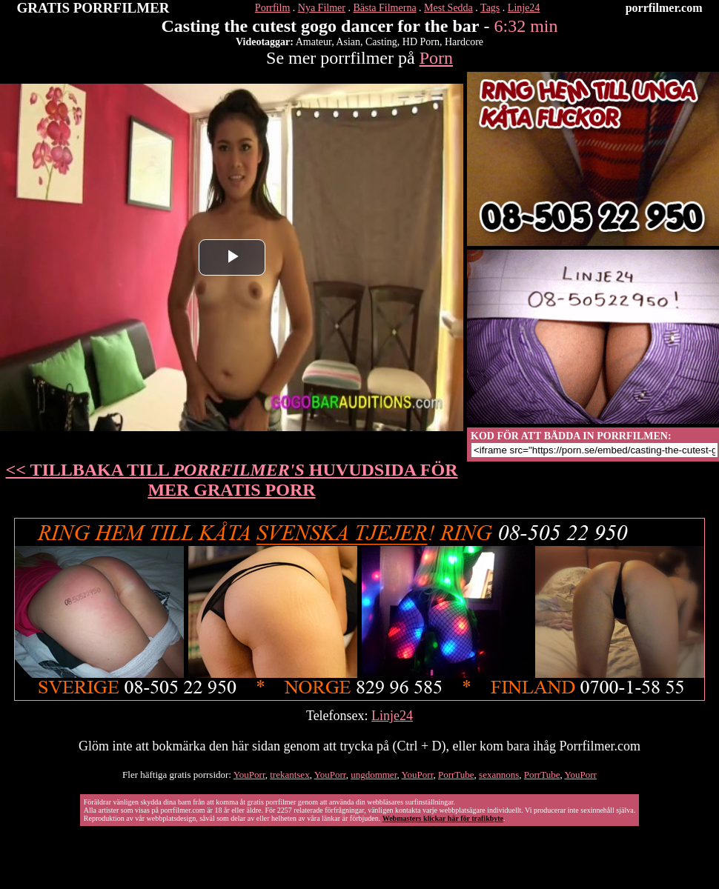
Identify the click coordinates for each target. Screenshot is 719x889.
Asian (348, 41)
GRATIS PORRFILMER (93, 8)
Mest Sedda (448, 7)
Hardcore (464, 41)
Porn (436, 57)
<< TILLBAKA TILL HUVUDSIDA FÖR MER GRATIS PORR (232, 479)
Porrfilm (272, 7)
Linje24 (524, 7)
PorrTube (456, 774)
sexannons (499, 774)
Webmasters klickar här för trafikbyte (442, 818)
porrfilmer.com (664, 7)
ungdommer (374, 774)
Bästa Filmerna (384, 7)
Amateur (313, 41)
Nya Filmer (321, 7)
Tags (490, 7)
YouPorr (249, 774)
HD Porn (421, 41)
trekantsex (289, 774)
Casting (381, 41)
